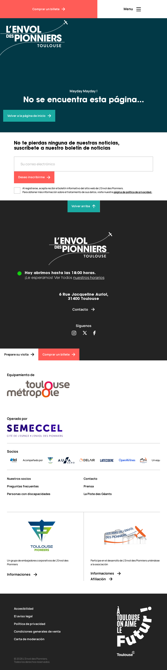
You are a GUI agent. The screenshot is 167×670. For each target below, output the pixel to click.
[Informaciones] (42, 574)
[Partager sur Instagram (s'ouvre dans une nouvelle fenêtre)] (74, 333)
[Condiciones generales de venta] (59, 631)
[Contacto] (83, 309)
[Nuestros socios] (43, 478)
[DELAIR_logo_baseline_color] (106, 460)
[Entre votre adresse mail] (83, 164)
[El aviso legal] (59, 616)
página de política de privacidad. (133, 192)
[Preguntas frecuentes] (43, 486)
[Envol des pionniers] (29, 116)
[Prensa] (122, 486)
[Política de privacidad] (59, 624)
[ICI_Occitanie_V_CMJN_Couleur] (33, 460)
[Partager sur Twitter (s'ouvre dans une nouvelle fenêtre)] (85, 333)
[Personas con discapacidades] (43, 494)
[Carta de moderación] (59, 639)
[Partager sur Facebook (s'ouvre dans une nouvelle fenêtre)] (94, 333)
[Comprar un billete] (48, 9)
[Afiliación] (125, 579)
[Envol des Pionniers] (37, 35)
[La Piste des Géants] (122, 494)
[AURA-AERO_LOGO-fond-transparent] (85, 460)
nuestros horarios (88, 277)
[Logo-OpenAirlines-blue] (146, 460)
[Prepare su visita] (19, 354)
